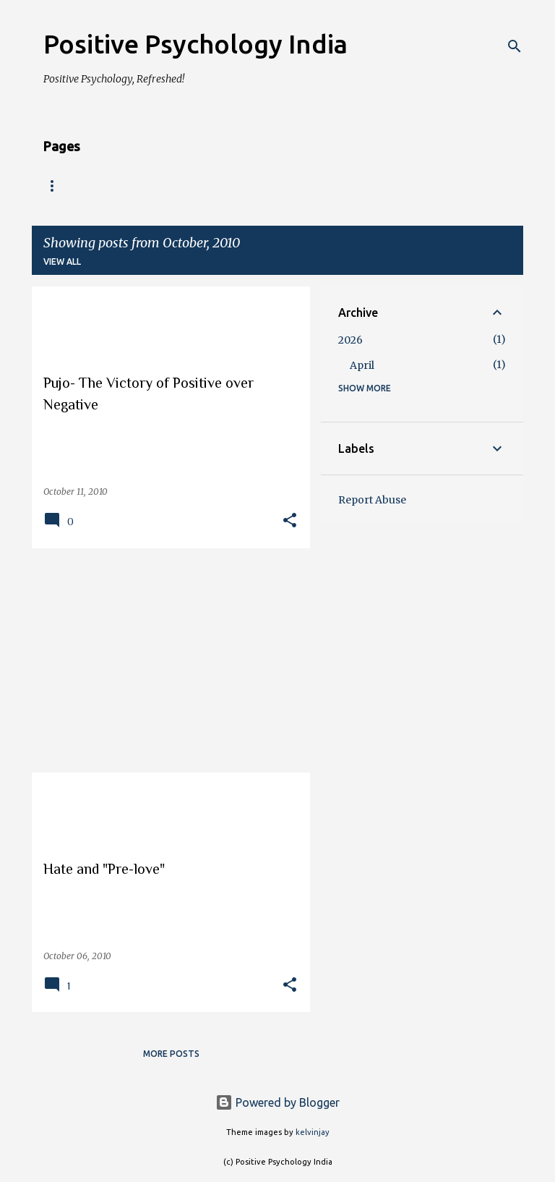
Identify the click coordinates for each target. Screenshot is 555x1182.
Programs (210, 186)
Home (57, 186)
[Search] (514, 46)
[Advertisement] (165, 660)
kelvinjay (313, 1132)
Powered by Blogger (277, 1102)
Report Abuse (372, 499)
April (362, 365)
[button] (289, 521)
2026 (350, 339)
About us (128, 186)
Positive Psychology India (195, 44)
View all (62, 261)
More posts (171, 1053)
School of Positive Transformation (363, 186)
